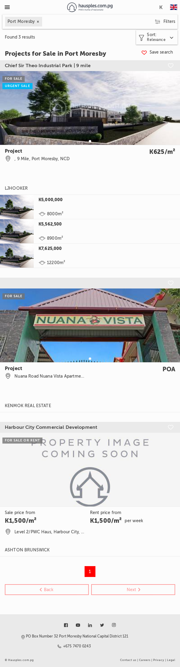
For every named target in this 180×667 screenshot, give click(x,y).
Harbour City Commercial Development (51, 427)
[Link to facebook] (66, 625)
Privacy (158, 660)
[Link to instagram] (114, 625)
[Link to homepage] (90, 7)
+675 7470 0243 (77, 646)
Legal (171, 660)
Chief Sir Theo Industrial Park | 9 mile (48, 65)
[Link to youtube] (78, 625)
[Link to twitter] (102, 625)
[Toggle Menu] (7, 7)
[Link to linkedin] (90, 625)
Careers (145, 660)
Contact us (128, 660)
